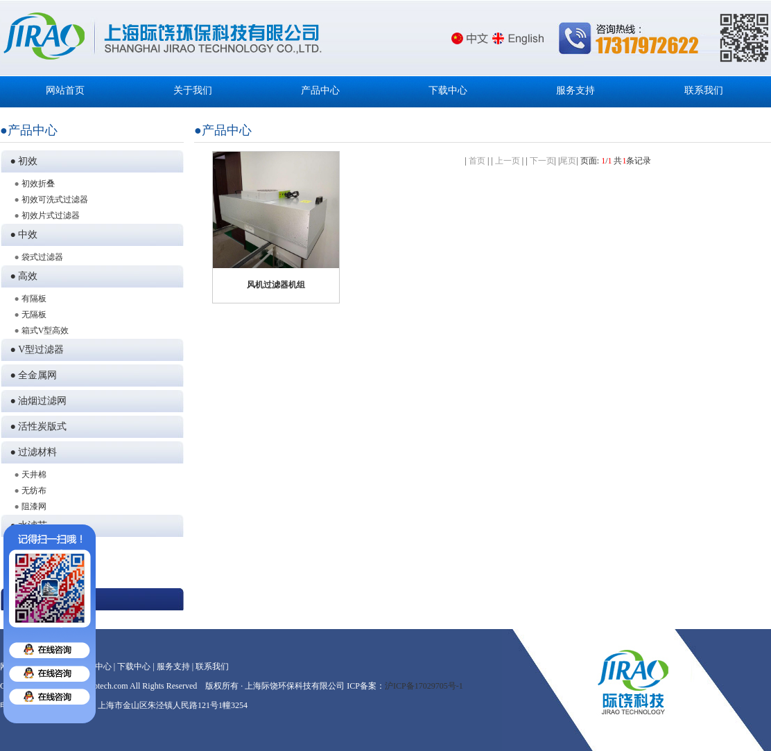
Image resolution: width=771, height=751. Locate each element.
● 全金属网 (32, 375)
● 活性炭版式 (36, 426)
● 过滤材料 (32, 452)
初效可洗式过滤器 (54, 199)
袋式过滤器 (42, 257)
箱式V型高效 (45, 330)
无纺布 (33, 490)
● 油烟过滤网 (36, 401)
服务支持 (575, 90)
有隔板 (33, 298)
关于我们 (192, 90)
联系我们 (703, 90)
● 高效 (22, 276)
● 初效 (22, 161)
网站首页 (65, 90)
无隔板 (33, 314)
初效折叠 (38, 183)
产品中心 (320, 90)
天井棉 (33, 474)
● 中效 (22, 234)
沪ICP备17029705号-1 (424, 686)
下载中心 (447, 90)
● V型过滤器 (35, 349)
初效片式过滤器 (50, 215)
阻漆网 (33, 506)
